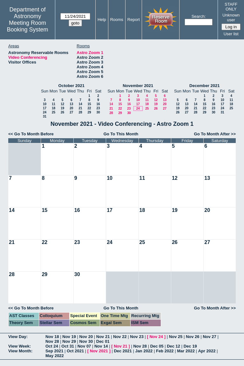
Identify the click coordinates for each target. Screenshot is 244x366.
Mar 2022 (186, 351)
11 (53, 104)
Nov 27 (209, 336)
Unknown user (231, 17)
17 (44, 108)
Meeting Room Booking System (27, 26)
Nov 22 (120, 336)
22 (89, 108)
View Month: (20, 351)
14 (80, 104)
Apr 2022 (206, 351)
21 (80, 108)
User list (231, 33)
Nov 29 (69, 341)
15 (89, 104)
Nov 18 (52, 336)
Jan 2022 (143, 351)
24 (44, 112)
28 (80, 112)
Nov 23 (137, 336)
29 (89, 112)
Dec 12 (173, 346)
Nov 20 (86, 336)
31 (44, 116)
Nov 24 (156, 336)
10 (44, 104)
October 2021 (71, 85)
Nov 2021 (99, 351)
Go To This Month (121, 134)
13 (71, 104)
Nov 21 (103, 336)
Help (102, 19)
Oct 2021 (75, 351)
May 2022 (54, 355)
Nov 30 (86, 341)
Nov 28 (52, 341)
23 (98, 108)
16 (98, 104)
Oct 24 (51, 346)
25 (53, 112)
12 (62, 104)
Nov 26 (193, 336)
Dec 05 (157, 346)
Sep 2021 (54, 351)
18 (53, 108)
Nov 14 (101, 346)
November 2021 (138, 85)
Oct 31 (67, 346)
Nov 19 (69, 336)
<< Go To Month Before (31, 134)
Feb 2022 (165, 351)
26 (62, 112)
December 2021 (204, 85)
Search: (199, 16)
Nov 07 (84, 346)
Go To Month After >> (215, 134)
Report (133, 19)
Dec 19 (190, 346)
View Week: (19, 346)
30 (98, 112)
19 (62, 108)
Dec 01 (103, 341)
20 (71, 108)
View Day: (18, 336)
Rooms (116, 19)
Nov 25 (176, 336)
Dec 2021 (123, 351)
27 (71, 112)
